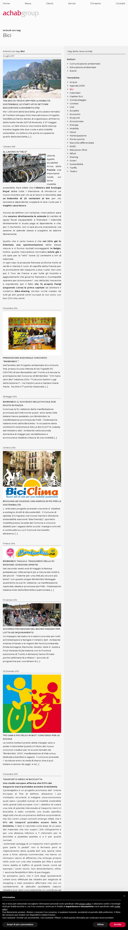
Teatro (73, 171)
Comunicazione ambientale (85, 63)
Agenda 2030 (77, 85)
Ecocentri (75, 114)
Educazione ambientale (83, 67)
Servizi (71, 3)
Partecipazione (78, 135)
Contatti (120, 3)
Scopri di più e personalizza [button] (20, 924)
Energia (74, 125)
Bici (72, 89)
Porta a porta (77, 139)
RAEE (73, 146)
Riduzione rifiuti (78, 150)
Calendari (75, 92)
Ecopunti (75, 117)
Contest (74, 103)
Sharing (74, 157)
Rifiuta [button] (100, 924)
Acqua (73, 82)
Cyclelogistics (11, 790)
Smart (73, 160)
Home (6, 3)
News (28, 3)
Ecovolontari (77, 121)
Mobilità (74, 128)
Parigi (57, 284)
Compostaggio (78, 100)
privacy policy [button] (85, 904)
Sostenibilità (76, 164)
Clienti (49, 3)
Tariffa (73, 167)
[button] (124, 896)
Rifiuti (73, 153)
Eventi (73, 70)
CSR (72, 107)
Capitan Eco (76, 96)
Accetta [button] (117, 924)
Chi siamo (95, 3)
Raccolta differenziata (82, 142)
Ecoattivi (74, 110)
